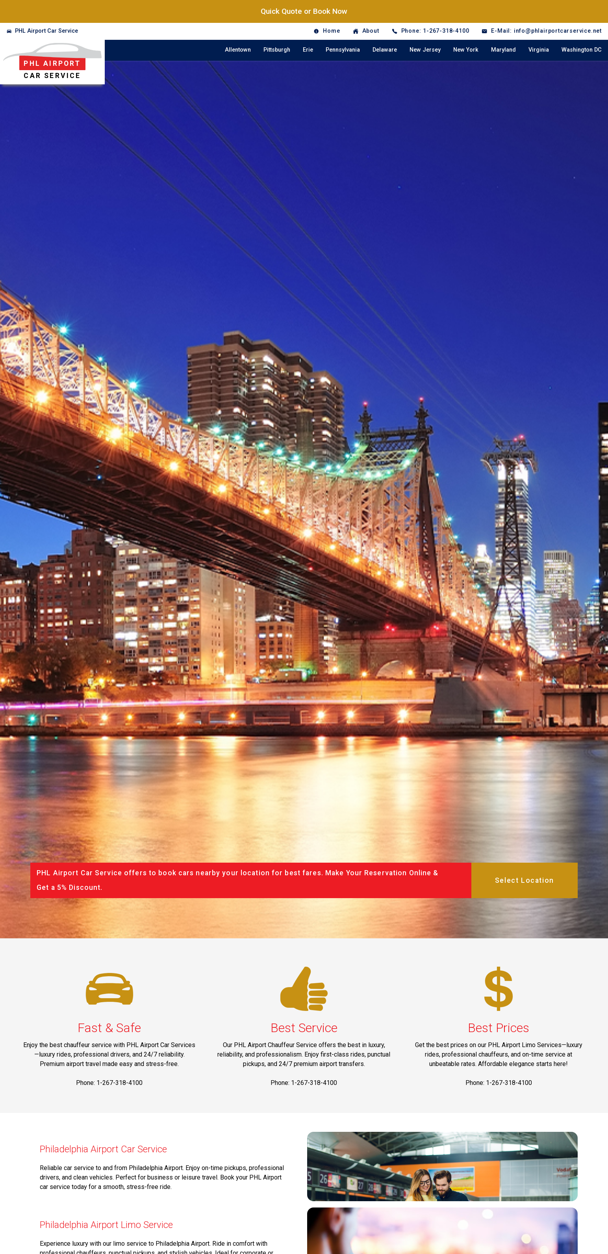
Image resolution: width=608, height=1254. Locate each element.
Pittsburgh (276, 50)
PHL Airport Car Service (46, 31)
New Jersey (425, 50)
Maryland (503, 50)
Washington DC (582, 50)
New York (465, 50)
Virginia (538, 50)
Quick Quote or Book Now (304, 11)
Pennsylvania (343, 50)
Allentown (238, 50)
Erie (308, 50)
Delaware (385, 50)
